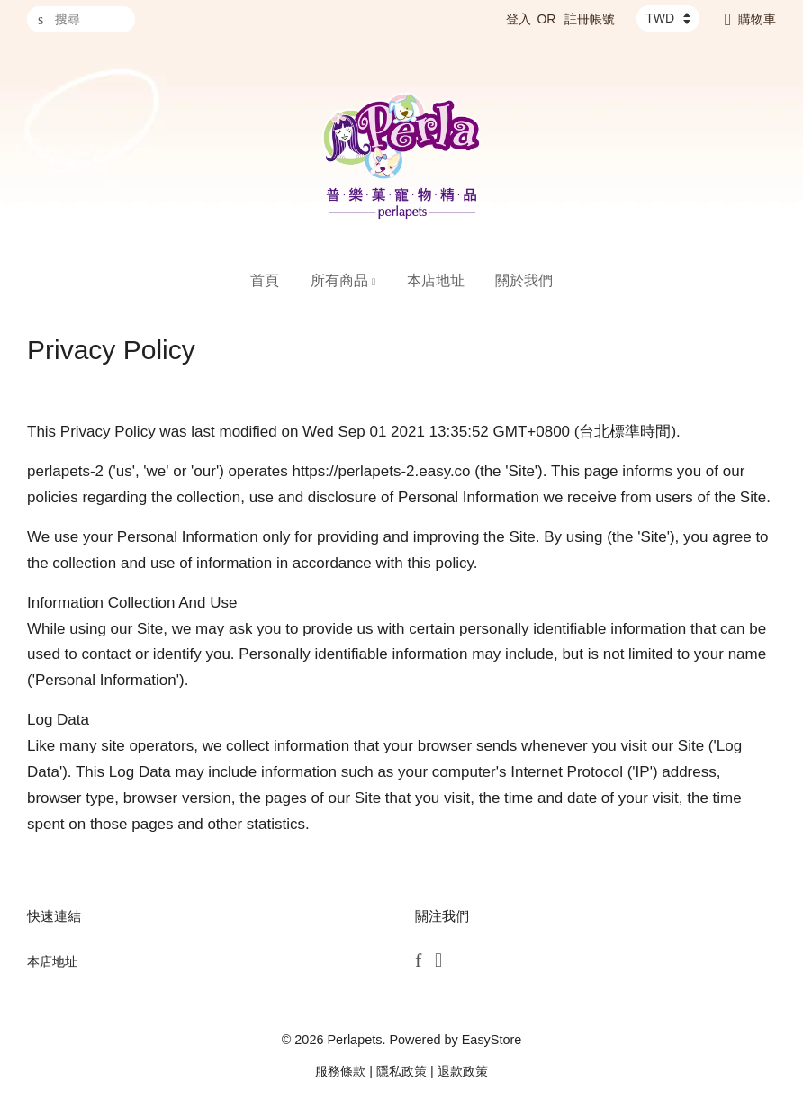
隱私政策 (401, 1071)
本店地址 (436, 280)
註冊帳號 (589, 19)
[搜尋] (81, 19)
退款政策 (463, 1071)
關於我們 (524, 280)
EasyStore (492, 1039)
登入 (518, 19)
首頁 (264, 280)
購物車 (757, 19)
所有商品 (343, 280)
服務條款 (340, 1071)
